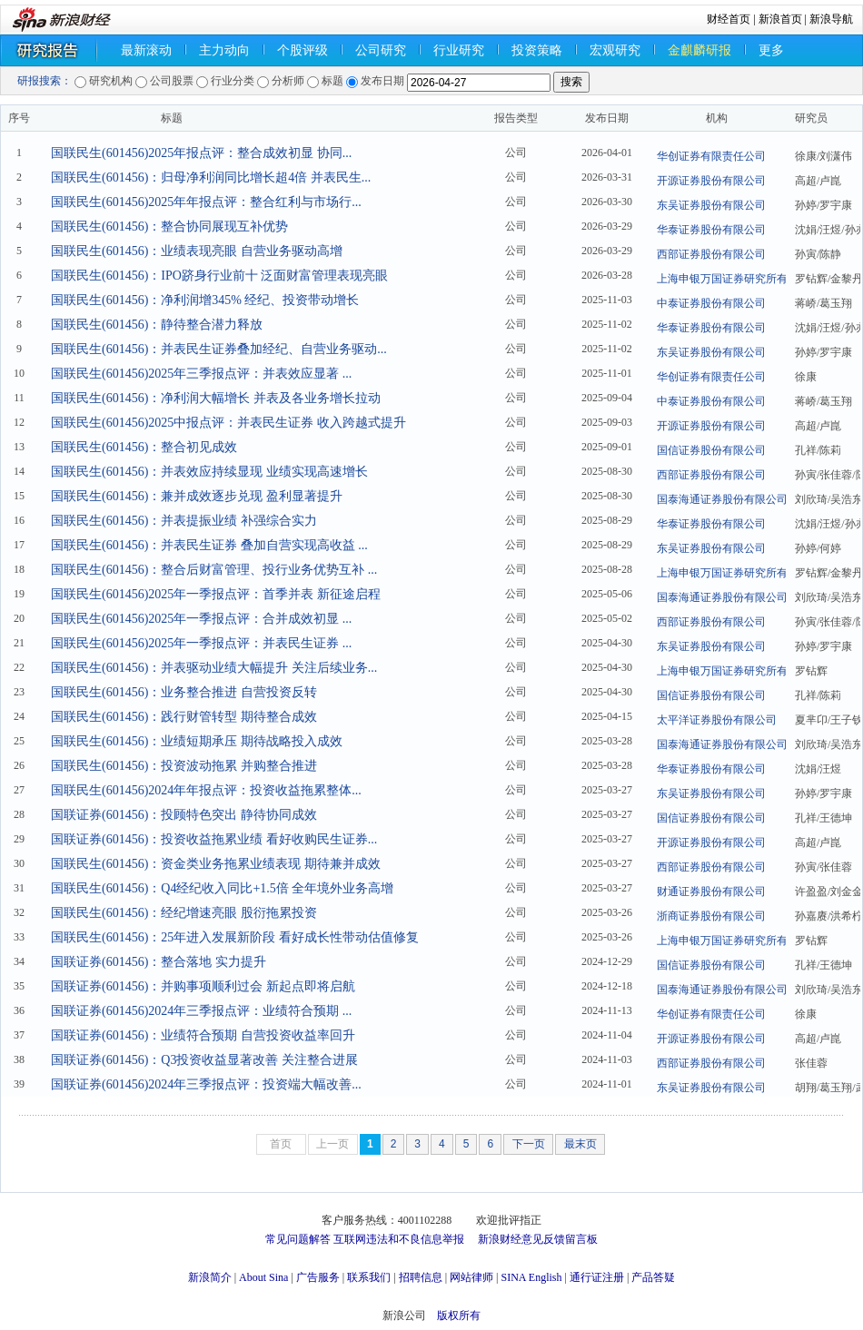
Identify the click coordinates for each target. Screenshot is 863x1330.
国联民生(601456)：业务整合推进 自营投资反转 (184, 692)
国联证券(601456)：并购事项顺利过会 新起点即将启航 (203, 986)
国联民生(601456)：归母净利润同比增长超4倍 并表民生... (211, 177)
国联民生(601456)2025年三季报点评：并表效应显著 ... (201, 373)
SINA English (531, 1277)
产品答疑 (653, 1277)
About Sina (263, 1277)
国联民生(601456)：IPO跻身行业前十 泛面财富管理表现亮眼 (219, 275)
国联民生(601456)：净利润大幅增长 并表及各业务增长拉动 (216, 398)
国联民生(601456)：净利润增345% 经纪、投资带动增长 (205, 300)
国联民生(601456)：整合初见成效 (144, 447)
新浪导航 (831, 19)
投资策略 (536, 50)
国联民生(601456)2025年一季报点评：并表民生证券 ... (201, 643)
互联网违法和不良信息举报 (398, 1239)
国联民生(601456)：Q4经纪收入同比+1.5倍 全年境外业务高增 (222, 888)
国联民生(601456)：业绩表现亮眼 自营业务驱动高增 (196, 251)
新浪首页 (780, 19)
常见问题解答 (298, 1239)
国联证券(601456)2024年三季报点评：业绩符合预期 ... (201, 1011)
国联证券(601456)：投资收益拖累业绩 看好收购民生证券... (214, 839)
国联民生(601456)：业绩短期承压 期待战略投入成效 (196, 741)
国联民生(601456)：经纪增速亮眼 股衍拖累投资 (184, 913)
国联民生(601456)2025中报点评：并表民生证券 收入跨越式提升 (228, 422)
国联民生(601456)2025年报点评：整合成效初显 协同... (201, 153)
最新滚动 (146, 50)
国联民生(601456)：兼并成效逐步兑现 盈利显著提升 (196, 496)
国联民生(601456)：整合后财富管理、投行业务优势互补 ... (214, 569)
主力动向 (224, 50)
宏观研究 (615, 50)
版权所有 (459, 1315)
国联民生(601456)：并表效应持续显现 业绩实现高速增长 (209, 471)
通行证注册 (597, 1277)
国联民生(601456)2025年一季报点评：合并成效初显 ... (201, 619)
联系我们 (369, 1277)
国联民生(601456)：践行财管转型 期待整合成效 (184, 717)
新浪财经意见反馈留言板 (538, 1239)
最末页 (580, 1144)
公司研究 (380, 50)
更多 (771, 50)
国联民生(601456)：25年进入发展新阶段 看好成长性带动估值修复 (235, 937)
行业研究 (458, 50)
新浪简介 (210, 1277)
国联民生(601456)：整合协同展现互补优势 (169, 226)
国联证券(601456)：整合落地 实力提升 (158, 962)
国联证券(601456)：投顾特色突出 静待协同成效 (184, 815)
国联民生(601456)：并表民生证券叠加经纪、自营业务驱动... (219, 349)
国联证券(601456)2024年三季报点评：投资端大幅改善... (206, 1084)
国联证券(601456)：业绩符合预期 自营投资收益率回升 (203, 1035)
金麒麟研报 (699, 50)
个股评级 (302, 50)
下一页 (528, 1144)
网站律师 (471, 1277)
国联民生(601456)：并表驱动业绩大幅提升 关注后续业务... (214, 668)
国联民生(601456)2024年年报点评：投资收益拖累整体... (206, 790)
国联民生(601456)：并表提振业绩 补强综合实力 (184, 520)
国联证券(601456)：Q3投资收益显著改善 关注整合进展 (204, 1060)
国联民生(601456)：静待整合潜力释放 (157, 324)
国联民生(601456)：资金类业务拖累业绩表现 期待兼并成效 (216, 864)
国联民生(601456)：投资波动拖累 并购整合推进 (184, 766)
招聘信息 (420, 1277)
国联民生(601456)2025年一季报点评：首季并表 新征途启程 (216, 594)
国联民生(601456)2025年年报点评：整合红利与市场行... (206, 202)
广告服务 (318, 1277)
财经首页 (728, 19)
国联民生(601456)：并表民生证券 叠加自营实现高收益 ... (209, 545)
